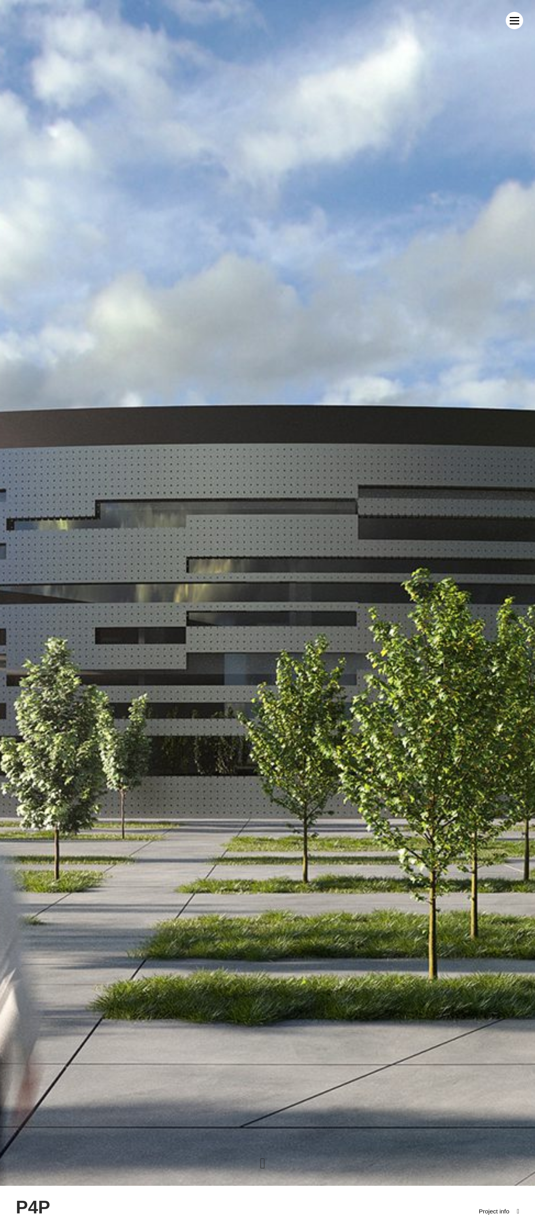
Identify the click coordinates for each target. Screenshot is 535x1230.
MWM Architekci (42, 20)
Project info (493, 1211)
